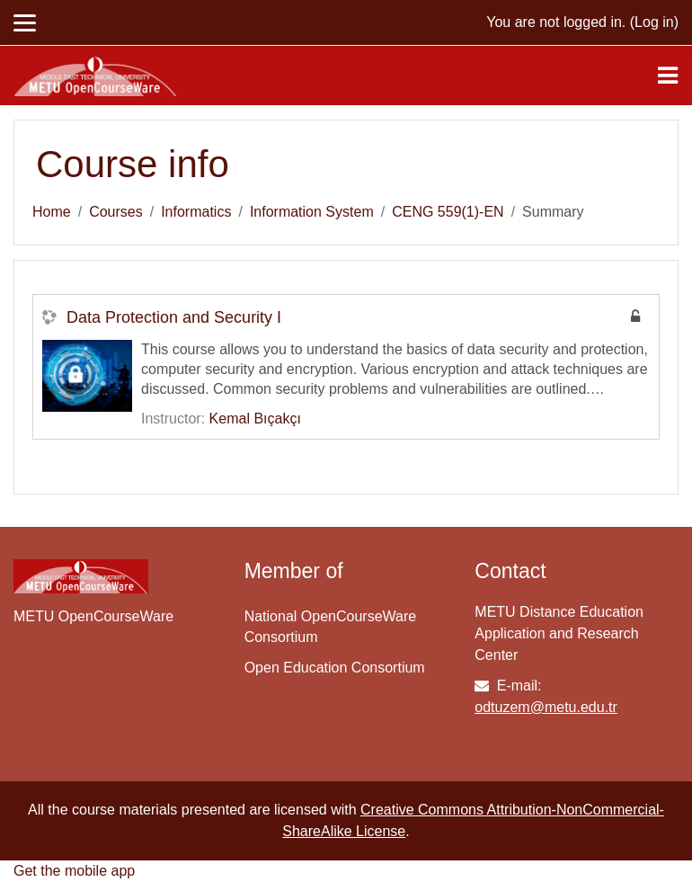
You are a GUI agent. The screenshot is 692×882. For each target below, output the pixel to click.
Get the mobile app (74, 870)
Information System (312, 211)
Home (51, 211)
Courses (116, 211)
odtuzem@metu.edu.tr (546, 707)
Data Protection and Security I (174, 317)
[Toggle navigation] (668, 76)
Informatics (196, 211)
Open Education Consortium (334, 667)
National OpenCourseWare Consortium (330, 627)
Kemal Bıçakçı (255, 418)
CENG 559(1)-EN (447, 211)
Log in (654, 22)
